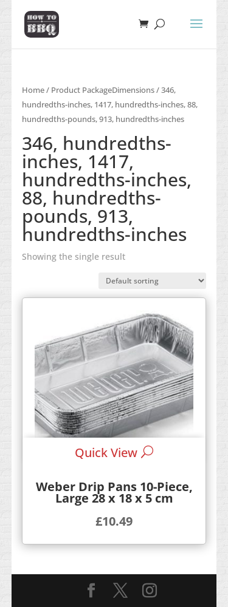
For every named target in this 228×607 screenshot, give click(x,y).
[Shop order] (152, 281)
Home (33, 89)
